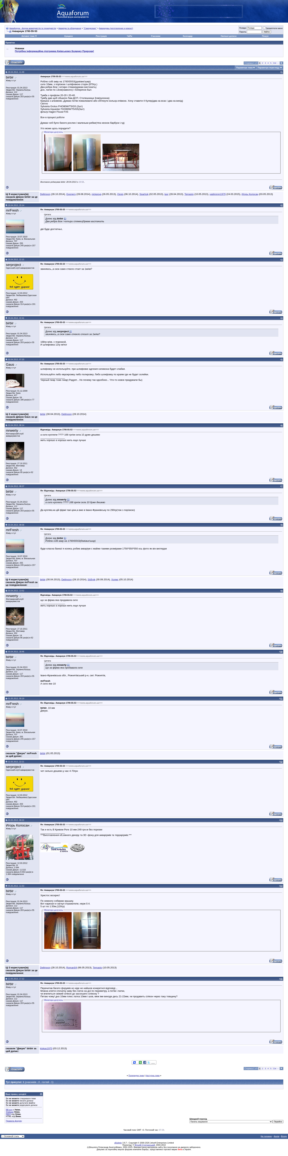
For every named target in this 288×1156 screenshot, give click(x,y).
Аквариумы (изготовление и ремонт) (116, 28)
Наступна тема (153, 1075)
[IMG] (8, 1114)
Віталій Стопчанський (145, 1145)
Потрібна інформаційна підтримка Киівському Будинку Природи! (54, 51)
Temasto (189, 194)
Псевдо (242, 28)
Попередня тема (136, 1075)
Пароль (242, 32)
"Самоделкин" (90, 28)
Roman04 (71, 967)
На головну (266, 1136)
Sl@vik (91, 579)
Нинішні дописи (228, 36)
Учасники (155, 36)
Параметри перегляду (268, 68)
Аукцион (68, 36)
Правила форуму (14, 1121)
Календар (187, 36)
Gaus (10, 364)
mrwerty (12, 430)
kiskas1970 (46, 1048)
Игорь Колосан (250, 194)
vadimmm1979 (218, 194)
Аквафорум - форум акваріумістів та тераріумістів (32, 28)
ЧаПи (129, 36)
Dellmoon (45, 194)
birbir (9, 77)
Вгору (284, 1136)
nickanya (96, 194)
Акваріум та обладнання (69, 28)
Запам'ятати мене (273, 28)
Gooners (71, 194)
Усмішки (10, 1112)
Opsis (120, 194)
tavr (166, 194)
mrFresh (12, 210)
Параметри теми (244, 68)
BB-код (9, 1110)
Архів (276, 1136)
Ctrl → (276, 63)
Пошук (265, 36)
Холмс (114, 579)
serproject (13, 265)
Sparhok (144, 194)
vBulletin (118, 1143)
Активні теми (28, 36)
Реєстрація (101, 36)
